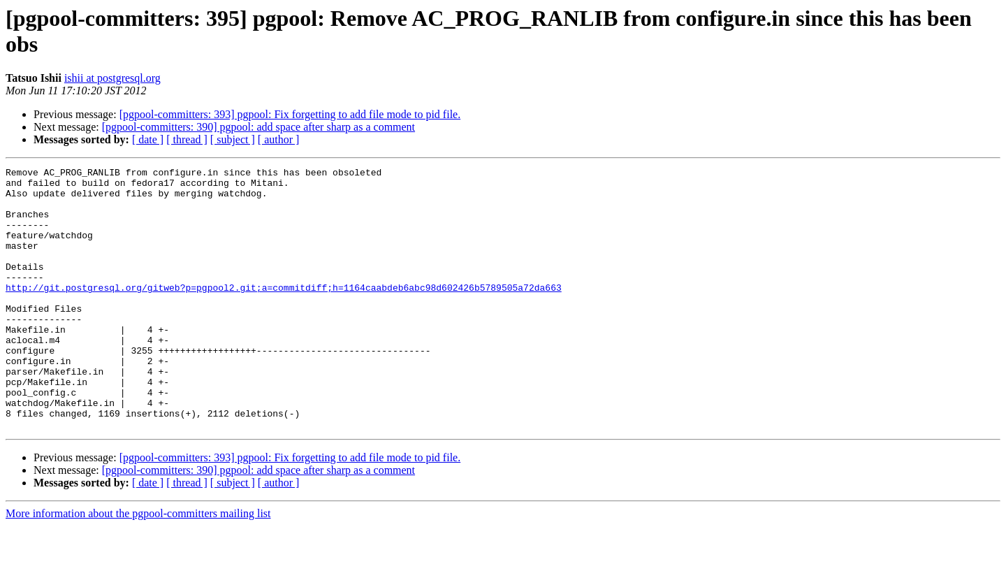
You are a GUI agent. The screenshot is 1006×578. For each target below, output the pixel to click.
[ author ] (279, 139)
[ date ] (147, 139)
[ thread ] (186, 139)
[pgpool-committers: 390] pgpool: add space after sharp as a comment (258, 127)
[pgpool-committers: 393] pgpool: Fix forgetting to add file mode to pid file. (290, 114)
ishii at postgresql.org (112, 78)
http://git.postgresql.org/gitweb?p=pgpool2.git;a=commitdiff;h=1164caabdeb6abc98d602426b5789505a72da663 (284, 312)
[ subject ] (232, 139)
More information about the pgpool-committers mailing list (138, 566)
